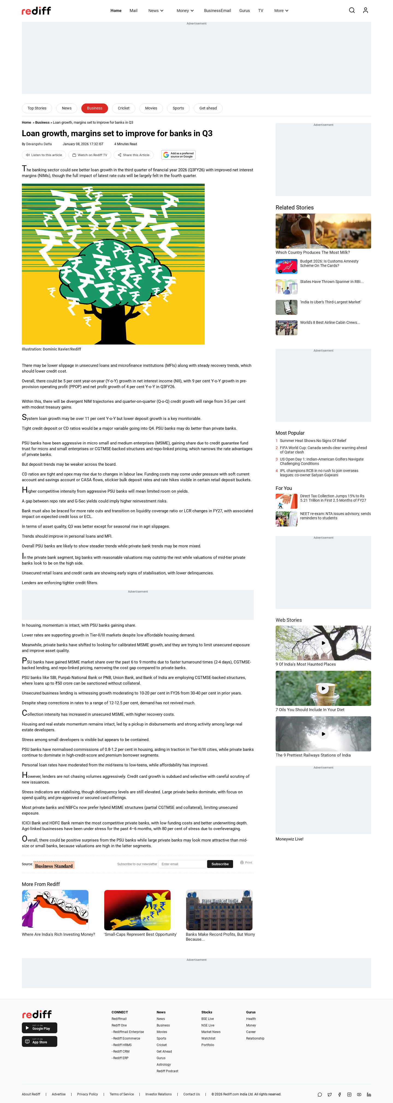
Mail (134, 10)
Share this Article (134, 155)
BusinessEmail (217, 10)
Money (185, 10)
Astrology (164, 1065)
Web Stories (289, 620)
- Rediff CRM (120, 1051)
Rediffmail (119, 1019)
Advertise (59, 1094)
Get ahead (208, 108)
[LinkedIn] (369, 1095)
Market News (211, 1032)
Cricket (124, 108)
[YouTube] (359, 1095)
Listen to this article (44, 155)
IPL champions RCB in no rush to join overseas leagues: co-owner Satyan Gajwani (319, 472)
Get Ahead (164, 1051)
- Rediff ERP (120, 1058)
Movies (151, 108)
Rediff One (119, 1025)
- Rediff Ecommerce (126, 1038)
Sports (178, 108)
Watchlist (208, 1038)
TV (260, 10)
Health (251, 1019)
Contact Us (191, 1094)
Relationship (255, 1038)
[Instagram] (349, 1095)
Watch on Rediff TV (89, 155)
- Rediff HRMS (122, 1045)
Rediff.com (231, 1094)
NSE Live (207, 1025)
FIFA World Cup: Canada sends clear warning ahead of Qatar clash (323, 450)
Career (251, 1032)
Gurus (244, 10)
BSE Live (207, 1019)
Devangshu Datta (39, 144)
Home (116, 10)
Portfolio (207, 1045)
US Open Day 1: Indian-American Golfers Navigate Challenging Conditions (322, 461)
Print (246, 862)
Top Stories (37, 108)
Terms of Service (122, 1094)
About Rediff (31, 1094)
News (155, 10)
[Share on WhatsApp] (320, 1095)
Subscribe (220, 864)
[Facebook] (339, 1095)
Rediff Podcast (167, 1071)
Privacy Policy (87, 1094)
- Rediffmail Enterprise (128, 1032)
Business (94, 108)
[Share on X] (329, 1095)
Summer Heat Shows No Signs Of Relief (313, 440)
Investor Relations (158, 1094)
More (281, 10)
